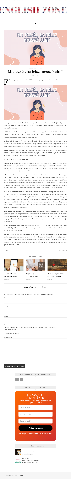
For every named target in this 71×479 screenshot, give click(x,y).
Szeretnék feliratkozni (11, 333)
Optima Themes (18, 475)
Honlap (6, 316)
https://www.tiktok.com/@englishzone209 (17, 171)
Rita (7, 250)
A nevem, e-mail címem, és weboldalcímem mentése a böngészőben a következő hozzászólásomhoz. (29, 329)
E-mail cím (7, 307)
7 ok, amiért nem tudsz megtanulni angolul (28, 453)
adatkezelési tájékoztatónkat (38, 435)
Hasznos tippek (35, 68)
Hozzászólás (8, 337)
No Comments (63, 250)
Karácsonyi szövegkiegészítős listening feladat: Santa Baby (30, 461)
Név (5, 298)
